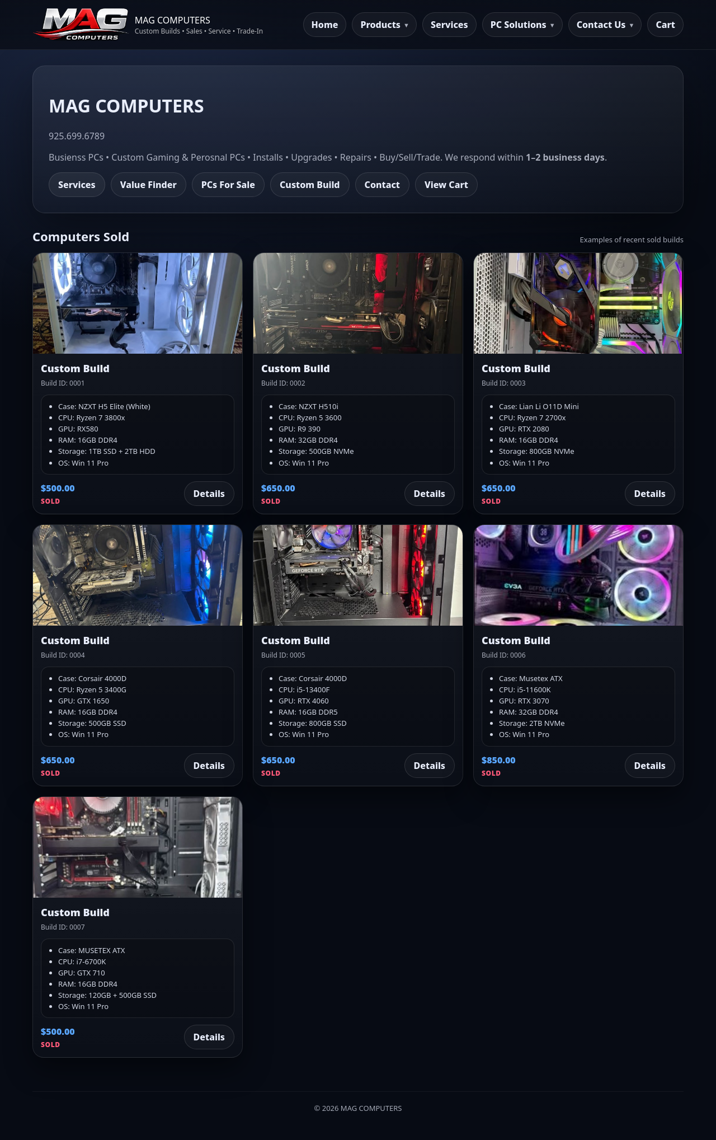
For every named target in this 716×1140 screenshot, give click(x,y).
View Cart (446, 185)
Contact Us (601, 24)
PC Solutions (519, 24)
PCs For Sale (228, 185)
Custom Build (310, 185)
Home (325, 24)
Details (209, 493)
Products (380, 24)
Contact (382, 185)
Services (449, 24)
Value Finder (148, 185)
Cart (665, 24)
